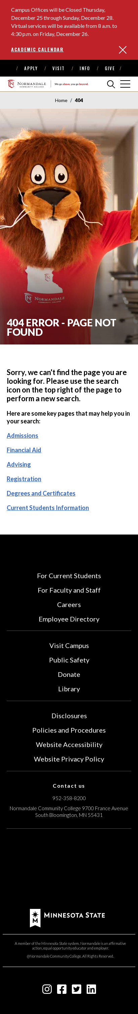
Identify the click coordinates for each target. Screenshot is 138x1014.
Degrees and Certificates (41, 493)
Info (85, 68)
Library (69, 689)
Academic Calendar (37, 49)
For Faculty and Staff (69, 590)
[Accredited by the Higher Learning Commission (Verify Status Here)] (69, 869)
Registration (24, 478)
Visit (58, 68)
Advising (19, 464)
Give (110, 68)
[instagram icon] (47, 991)
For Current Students (69, 575)
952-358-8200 (69, 798)
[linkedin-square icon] (91, 991)
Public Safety (69, 660)
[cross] (125, 84)
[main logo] (47, 84)
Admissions (22, 435)
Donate (69, 674)
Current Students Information (48, 507)
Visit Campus (69, 645)
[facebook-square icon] (61, 991)
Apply (31, 68)
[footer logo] (67, 917)
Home (61, 100)
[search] (111, 84)
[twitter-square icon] (76, 991)
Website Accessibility (69, 744)
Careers (69, 604)
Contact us (69, 785)
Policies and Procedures (69, 730)
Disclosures (69, 715)
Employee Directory (69, 619)
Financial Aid (24, 450)
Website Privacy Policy (69, 759)
